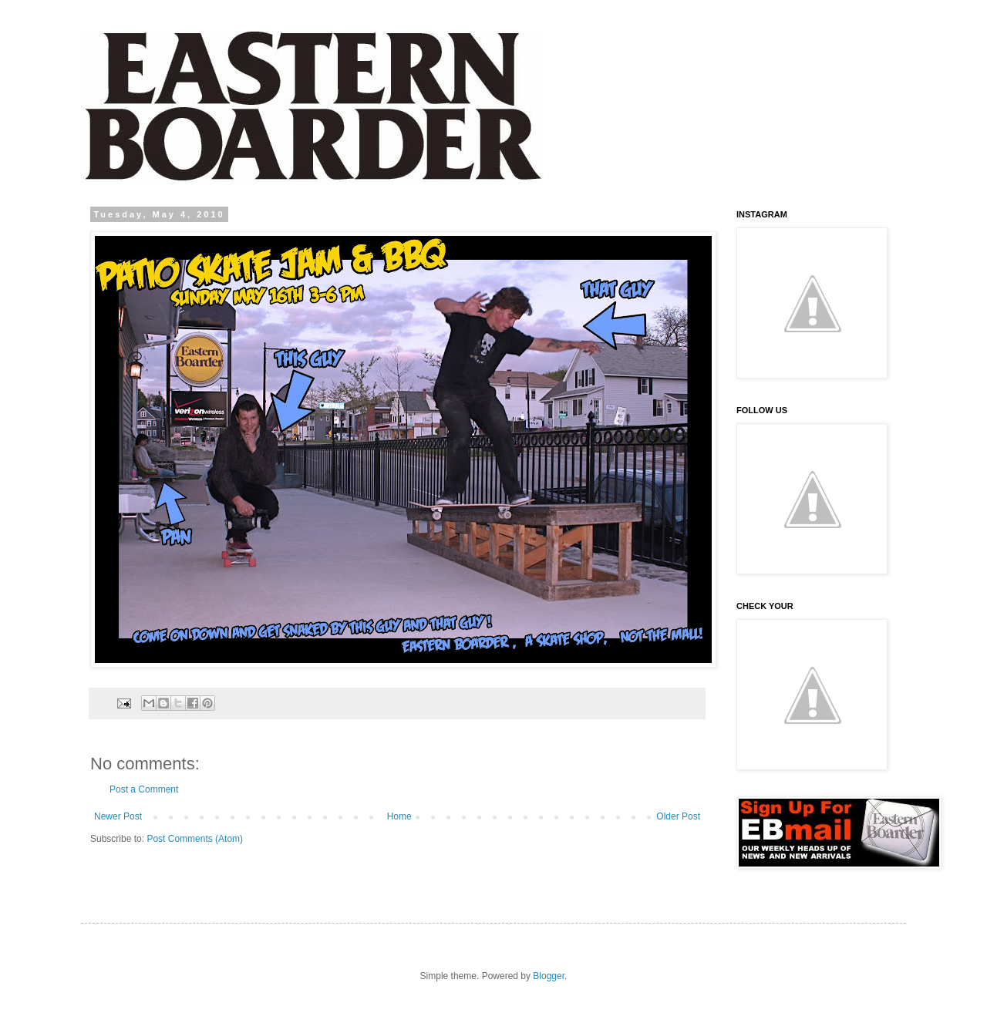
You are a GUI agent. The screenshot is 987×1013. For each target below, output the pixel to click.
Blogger (548, 976)
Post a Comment (143, 789)
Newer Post (118, 816)
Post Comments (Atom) (195, 838)
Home (399, 816)
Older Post (678, 816)
